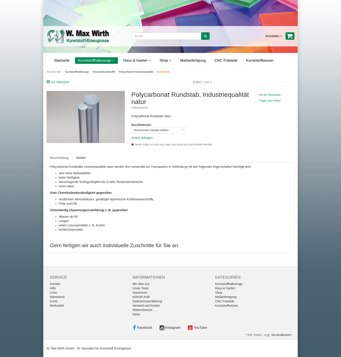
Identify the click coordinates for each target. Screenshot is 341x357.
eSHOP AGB (141, 297)
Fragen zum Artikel (270, 100)
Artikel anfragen (142, 138)
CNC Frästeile (225, 60)
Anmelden (274, 36)
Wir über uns (141, 284)
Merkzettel (57, 305)
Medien (81, 158)
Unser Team (140, 288)
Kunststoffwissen (260, 60)
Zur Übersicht (60, 82)
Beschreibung (59, 158)
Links (53, 292)
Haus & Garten (137, 60)
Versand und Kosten (146, 305)
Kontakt (55, 284)
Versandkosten (281, 335)
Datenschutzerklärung (147, 301)
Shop (166, 60)
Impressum (139, 292)
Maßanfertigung (193, 60)
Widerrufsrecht (142, 310)
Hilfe (53, 288)
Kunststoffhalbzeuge (96, 60)
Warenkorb (57, 297)
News (136, 314)
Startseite (62, 60)
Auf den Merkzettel (270, 94)
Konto (54, 301)
